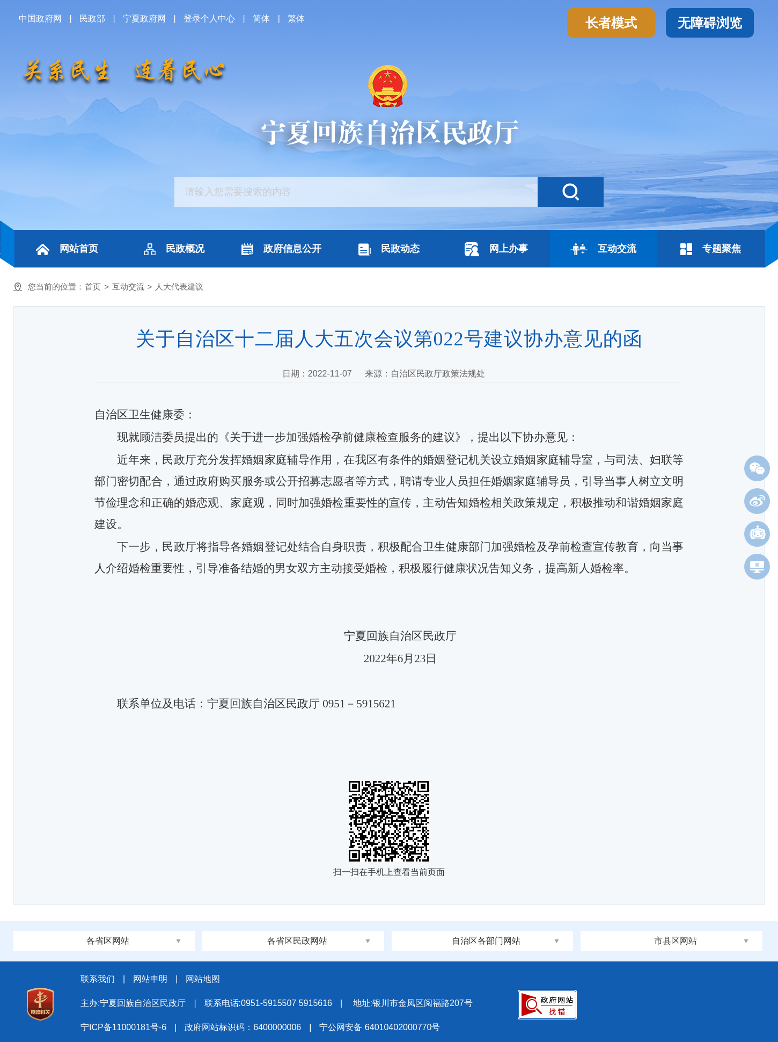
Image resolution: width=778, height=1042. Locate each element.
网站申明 (150, 978)
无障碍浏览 (710, 23)
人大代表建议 (179, 286)
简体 (261, 18)
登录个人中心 (209, 18)
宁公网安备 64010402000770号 (379, 1027)
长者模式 (611, 23)
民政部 (92, 18)
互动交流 (603, 249)
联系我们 (97, 978)
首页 (93, 286)
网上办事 (496, 249)
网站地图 (203, 978)
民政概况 (174, 249)
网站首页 (67, 249)
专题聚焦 (710, 249)
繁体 (296, 18)
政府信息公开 (281, 249)
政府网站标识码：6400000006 (243, 1027)
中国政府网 (40, 18)
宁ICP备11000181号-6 (123, 1027)
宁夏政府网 (144, 18)
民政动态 (389, 249)
